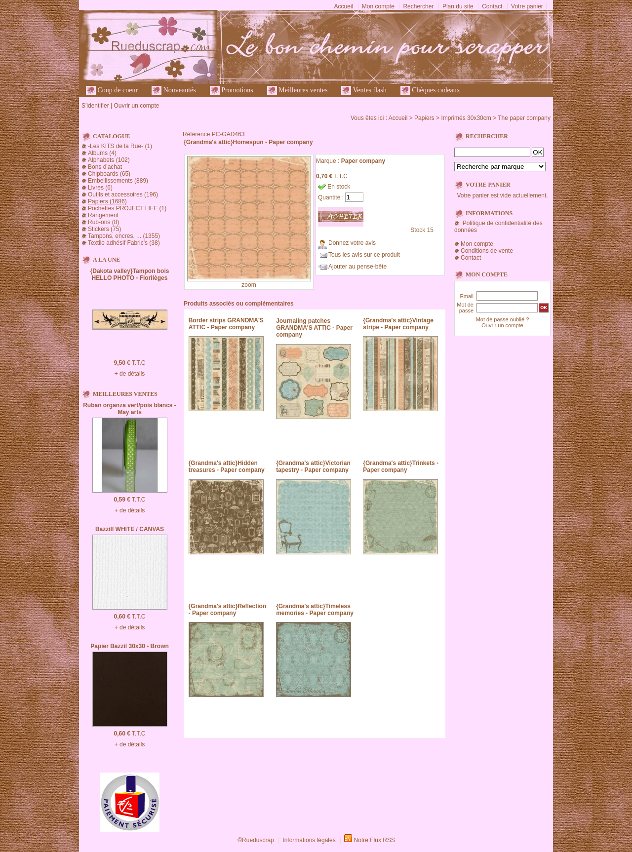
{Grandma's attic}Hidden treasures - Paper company (227, 466)
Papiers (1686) (107, 201)
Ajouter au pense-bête (357, 266)
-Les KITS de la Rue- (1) (120, 146)
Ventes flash (363, 90)
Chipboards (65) (109, 173)
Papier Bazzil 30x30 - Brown (129, 646)
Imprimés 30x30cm (466, 118)
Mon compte (378, 6)
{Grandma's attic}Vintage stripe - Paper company (398, 324)
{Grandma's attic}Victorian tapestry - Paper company (313, 466)
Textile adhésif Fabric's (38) (124, 242)
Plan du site (458, 6)
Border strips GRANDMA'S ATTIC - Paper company (226, 324)
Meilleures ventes (297, 90)
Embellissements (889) (118, 180)
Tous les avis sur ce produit (364, 254)
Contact (492, 6)
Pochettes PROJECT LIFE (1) (127, 208)
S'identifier (95, 105)
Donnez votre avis (352, 242)
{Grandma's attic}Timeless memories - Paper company (315, 610)
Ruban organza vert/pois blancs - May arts (129, 409)
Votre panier (527, 6)
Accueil (344, 6)
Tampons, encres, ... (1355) (124, 235)
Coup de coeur (112, 90)
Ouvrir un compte (136, 105)
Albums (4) (102, 153)
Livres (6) (100, 187)
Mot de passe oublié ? (502, 319)
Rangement (103, 215)
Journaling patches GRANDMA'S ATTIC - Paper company (314, 327)
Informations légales (308, 840)
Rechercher (418, 6)
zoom (248, 284)
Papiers (424, 118)
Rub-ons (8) (103, 222)
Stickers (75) (104, 229)
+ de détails (130, 373)
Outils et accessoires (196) (123, 194)
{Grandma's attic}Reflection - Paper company (228, 610)
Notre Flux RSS (374, 840)
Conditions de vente (487, 250)
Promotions (231, 90)
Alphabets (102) (109, 159)
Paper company (363, 160)
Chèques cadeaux (430, 90)
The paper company (524, 118)
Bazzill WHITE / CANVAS (129, 529)
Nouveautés (174, 90)
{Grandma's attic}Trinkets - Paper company (400, 466)
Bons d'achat (105, 166)
